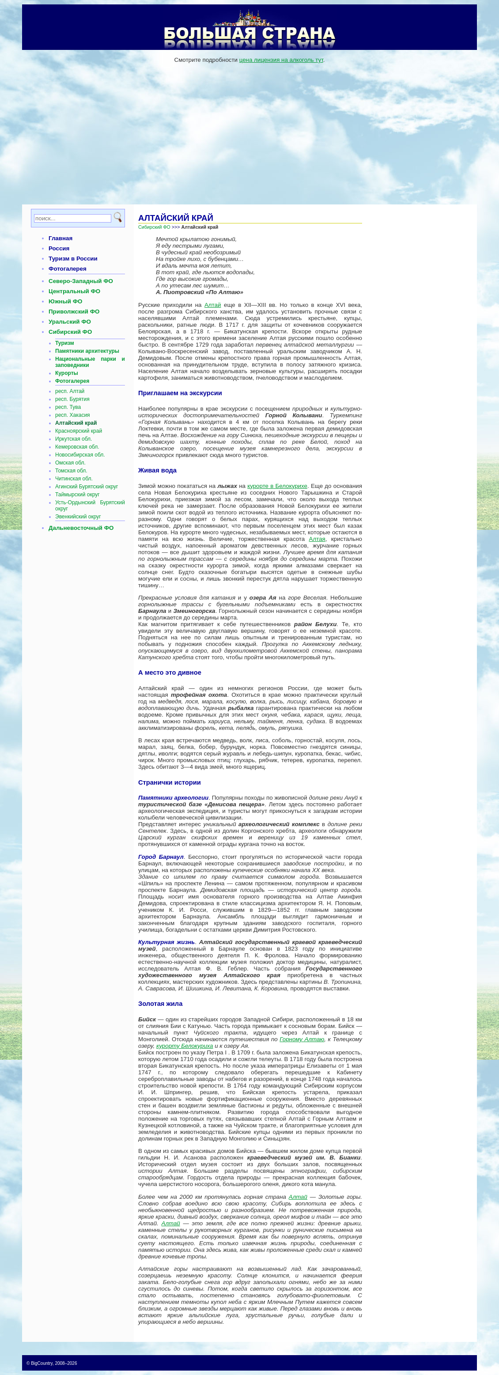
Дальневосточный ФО (81, 528)
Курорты (66, 373)
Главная (60, 238)
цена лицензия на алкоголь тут (281, 60)
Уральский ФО (70, 321)
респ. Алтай (69, 391)
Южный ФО (65, 301)
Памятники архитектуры (87, 351)
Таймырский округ (77, 494)
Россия (59, 248)
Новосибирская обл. (80, 455)
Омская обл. (70, 463)
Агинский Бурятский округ (86, 487)
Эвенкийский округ (78, 517)
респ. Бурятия (72, 399)
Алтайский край (76, 423)
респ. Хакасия (72, 415)
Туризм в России (73, 258)
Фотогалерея (68, 268)
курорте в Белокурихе (277, 486)
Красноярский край (78, 431)
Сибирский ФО (70, 332)
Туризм (64, 343)
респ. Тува (68, 407)
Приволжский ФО (74, 311)
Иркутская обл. (73, 439)
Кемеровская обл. (77, 447)
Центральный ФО (74, 291)
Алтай (212, 305)
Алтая (317, 539)
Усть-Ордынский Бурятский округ (90, 505)
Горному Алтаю (302, 1039)
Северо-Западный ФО (81, 281)
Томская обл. (71, 471)
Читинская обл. (74, 479)
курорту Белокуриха (184, 1046)
